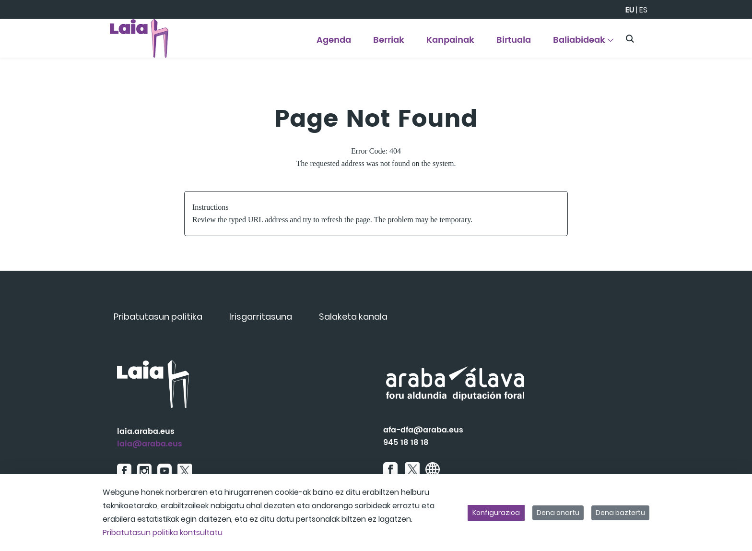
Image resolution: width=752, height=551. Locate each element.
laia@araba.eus (149, 444)
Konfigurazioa (496, 512)
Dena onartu (558, 512)
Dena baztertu (620, 512)
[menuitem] (334, 43)
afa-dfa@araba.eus (423, 430)
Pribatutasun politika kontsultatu (163, 532)
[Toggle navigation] (728, 36)
